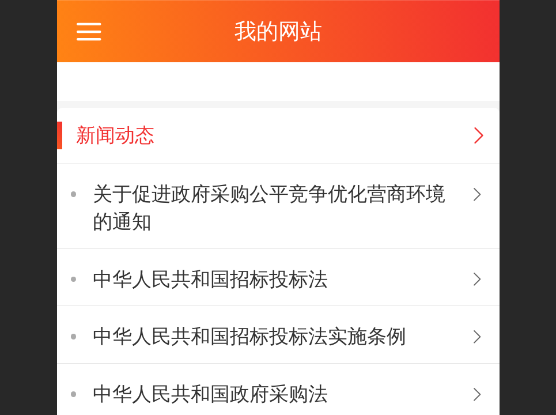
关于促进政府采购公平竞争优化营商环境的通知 (269, 207)
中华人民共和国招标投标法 (210, 279)
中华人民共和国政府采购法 (210, 394)
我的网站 (278, 30)
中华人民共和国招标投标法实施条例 (249, 336)
